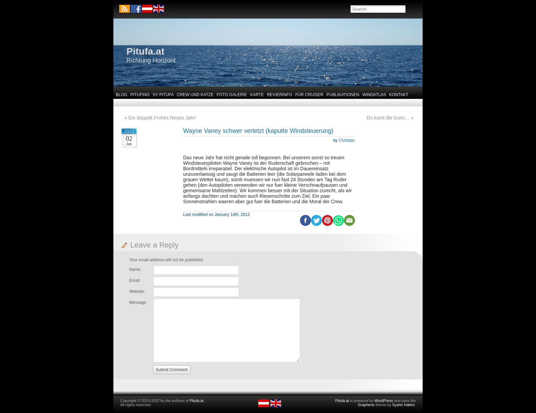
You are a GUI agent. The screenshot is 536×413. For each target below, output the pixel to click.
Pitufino (139, 94)
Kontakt (399, 94)
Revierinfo (279, 94)
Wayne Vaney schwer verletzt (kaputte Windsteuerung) (258, 130)
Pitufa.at (145, 51)
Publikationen (342, 94)
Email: (135, 280)
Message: (138, 302)
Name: (135, 269)
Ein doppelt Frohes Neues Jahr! (162, 118)
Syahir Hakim (403, 405)
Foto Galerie (232, 94)
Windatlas (374, 94)
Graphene (366, 405)
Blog (121, 94)
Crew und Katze (195, 94)
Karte (257, 94)
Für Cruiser (309, 94)
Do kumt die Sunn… (388, 118)
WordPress (384, 401)
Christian (347, 140)
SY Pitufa (163, 94)
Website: (137, 291)
